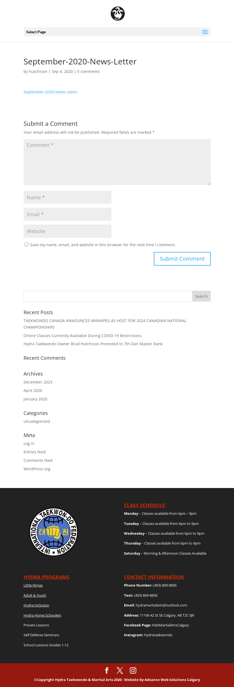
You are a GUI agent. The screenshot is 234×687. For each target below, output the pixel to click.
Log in (29, 443)
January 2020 (35, 399)
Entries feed (35, 451)
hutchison (38, 71)
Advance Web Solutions (166, 679)
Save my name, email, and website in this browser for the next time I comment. (103, 244)
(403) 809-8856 (165, 585)
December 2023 (38, 382)
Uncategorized (37, 421)
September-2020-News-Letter (50, 91)
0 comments (88, 71)
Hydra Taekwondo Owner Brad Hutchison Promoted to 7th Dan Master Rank (93, 343)
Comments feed (38, 460)
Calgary (193, 679)
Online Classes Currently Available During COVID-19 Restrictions (82, 335)
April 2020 (33, 390)
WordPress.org (37, 468)
